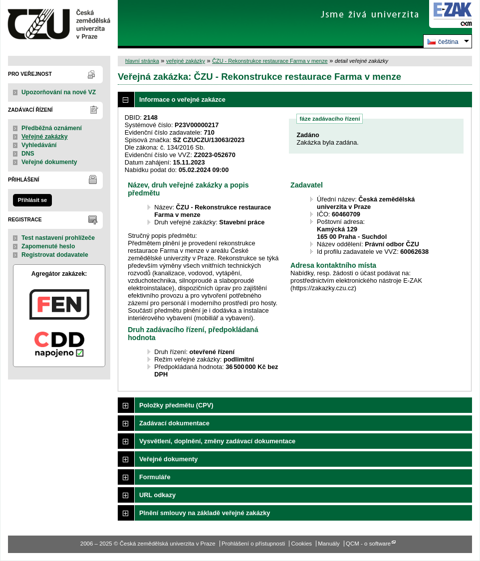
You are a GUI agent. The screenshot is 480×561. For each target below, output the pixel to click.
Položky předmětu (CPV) (176, 405)
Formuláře (155, 477)
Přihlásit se (32, 200)
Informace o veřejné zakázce (182, 99)
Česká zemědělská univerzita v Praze (59, 24)
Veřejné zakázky (44, 136)
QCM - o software (368, 544)
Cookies (301, 544)
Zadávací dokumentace (174, 423)
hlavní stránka (142, 61)
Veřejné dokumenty (49, 162)
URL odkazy (157, 495)
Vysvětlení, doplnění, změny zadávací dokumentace (217, 441)
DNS (27, 153)
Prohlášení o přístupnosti (253, 544)
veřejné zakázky (185, 61)
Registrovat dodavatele (54, 254)
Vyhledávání (39, 145)
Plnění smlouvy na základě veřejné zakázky (204, 513)
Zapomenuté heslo (48, 246)
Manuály (329, 544)
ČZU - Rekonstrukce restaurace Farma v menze (269, 61)
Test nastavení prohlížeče (58, 237)
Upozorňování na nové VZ (58, 92)
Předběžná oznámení (51, 128)
